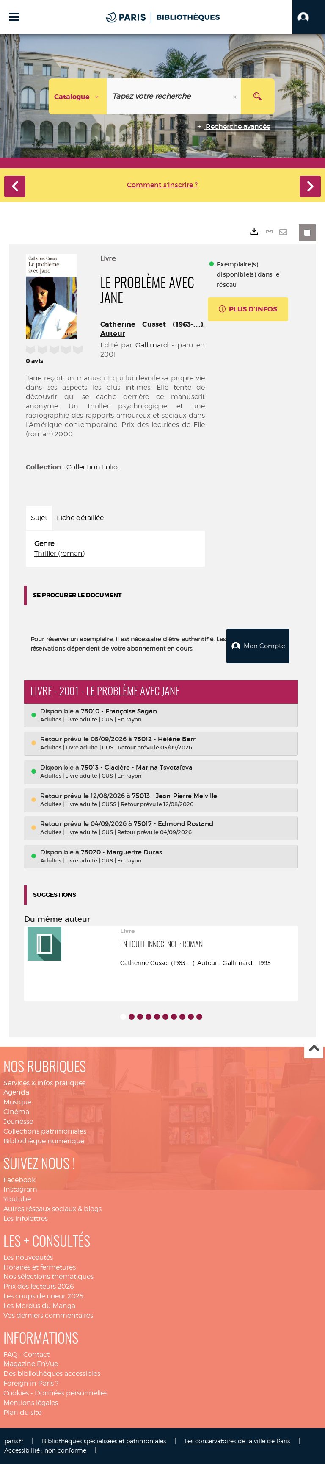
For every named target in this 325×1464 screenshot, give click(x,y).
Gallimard (151, 345)
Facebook (19, 1180)
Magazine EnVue (30, 1364)
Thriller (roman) (59, 553)
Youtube (17, 1199)
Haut (313, 1049)
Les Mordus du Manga (39, 1306)
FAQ (10, 1354)
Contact (36, 1354)
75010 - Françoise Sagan (119, 711)
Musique (17, 1102)
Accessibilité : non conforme (45, 1450)
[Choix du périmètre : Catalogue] (78, 96)
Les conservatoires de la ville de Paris (237, 1441)
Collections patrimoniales (44, 1131)
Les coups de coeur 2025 (43, 1296)
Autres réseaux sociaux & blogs (52, 1209)
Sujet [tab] (39, 518)
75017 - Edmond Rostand (173, 824)
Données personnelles (71, 1393)
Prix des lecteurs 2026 (38, 1286)
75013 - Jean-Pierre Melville (174, 796)
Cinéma (16, 1112)
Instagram (20, 1189)
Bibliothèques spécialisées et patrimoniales (104, 1441)
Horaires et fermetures (39, 1267)
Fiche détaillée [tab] (80, 518)
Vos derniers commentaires (48, 1316)
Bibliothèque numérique (43, 1141)
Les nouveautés (28, 1257)
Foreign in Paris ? (30, 1383)
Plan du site (22, 1413)
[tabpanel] (115, 549)
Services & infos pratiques (44, 1083)
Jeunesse (18, 1121)
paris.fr (13, 1441)
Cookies (16, 1393)
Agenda (16, 1092)
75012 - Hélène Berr (165, 739)
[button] (308, 17)
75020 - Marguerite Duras (121, 852)
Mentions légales (30, 1403)
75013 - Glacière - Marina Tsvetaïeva (137, 767)
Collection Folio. (92, 467)
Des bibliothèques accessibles (51, 1374)
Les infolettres (25, 1218)
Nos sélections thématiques (48, 1277)
